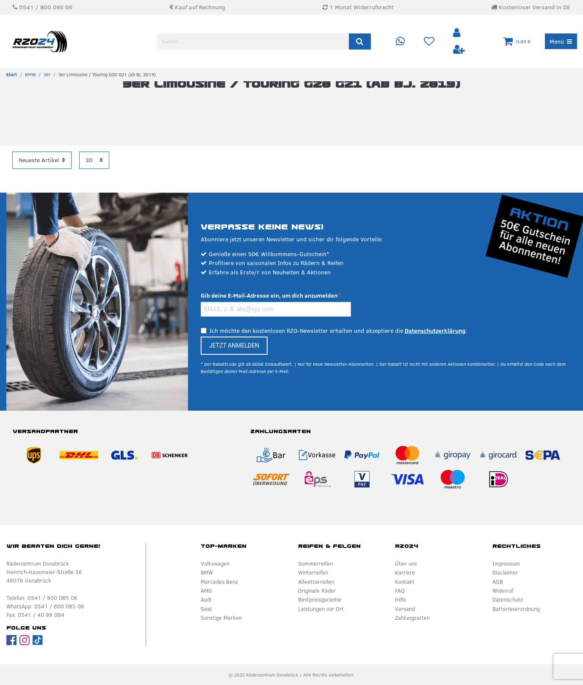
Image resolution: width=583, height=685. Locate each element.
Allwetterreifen (316, 582)
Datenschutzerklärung (435, 330)
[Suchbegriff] (254, 41)
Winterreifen (313, 572)
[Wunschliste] (429, 41)
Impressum (506, 563)
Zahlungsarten (412, 617)
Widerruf (502, 590)
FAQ (400, 590)
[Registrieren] (459, 49)
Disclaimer (505, 572)
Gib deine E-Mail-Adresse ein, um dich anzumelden (269, 295)
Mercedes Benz (219, 582)
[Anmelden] (457, 33)
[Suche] (359, 41)
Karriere (405, 572)
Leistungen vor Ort (321, 609)
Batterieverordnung (516, 609)
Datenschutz (507, 599)
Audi (206, 599)
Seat (206, 609)
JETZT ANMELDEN (234, 345)
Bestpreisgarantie (319, 599)
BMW (30, 74)
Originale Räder (317, 590)
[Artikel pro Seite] (94, 160)
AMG (206, 590)
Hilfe (400, 599)
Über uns (406, 563)
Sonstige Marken (221, 617)
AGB (497, 582)
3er (47, 74)
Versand (405, 609)
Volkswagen (215, 563)
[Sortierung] (42, 160)
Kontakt (404, 582)
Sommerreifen (315, 563)
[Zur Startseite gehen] (11, 74)
